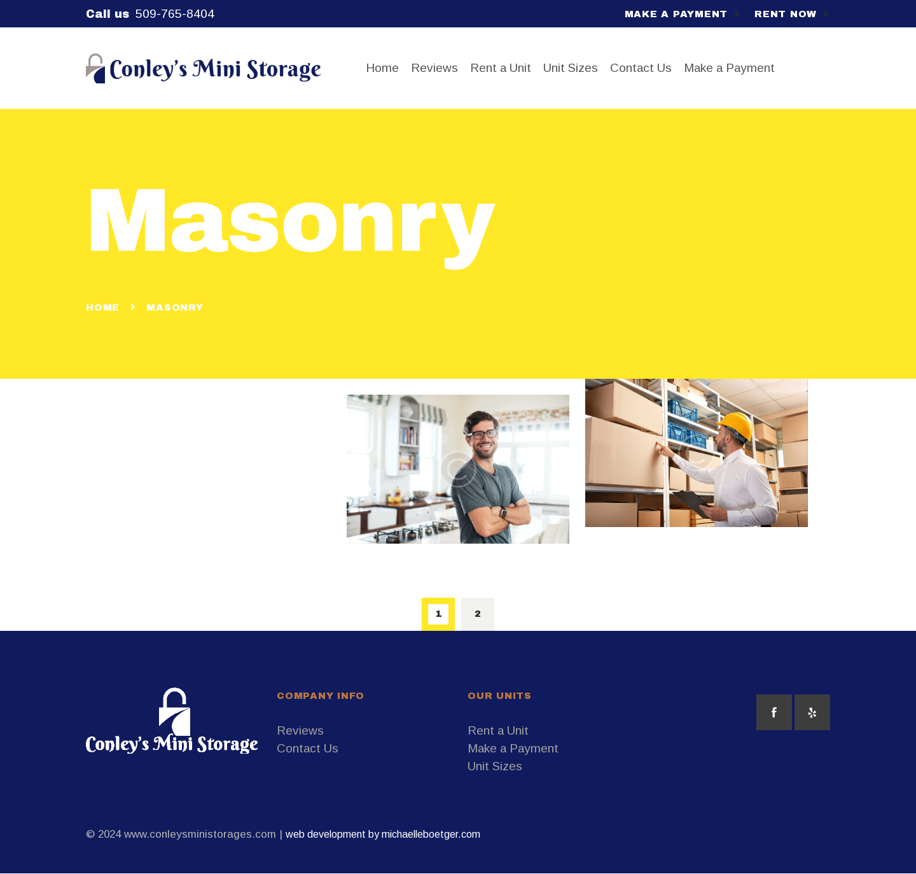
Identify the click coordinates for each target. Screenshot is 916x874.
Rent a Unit (498, 730)
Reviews (300, 730)
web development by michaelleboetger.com (383, 834)
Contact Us (307, 748)
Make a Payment (513, 748)
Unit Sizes (495, 766)
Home (103, 307)
